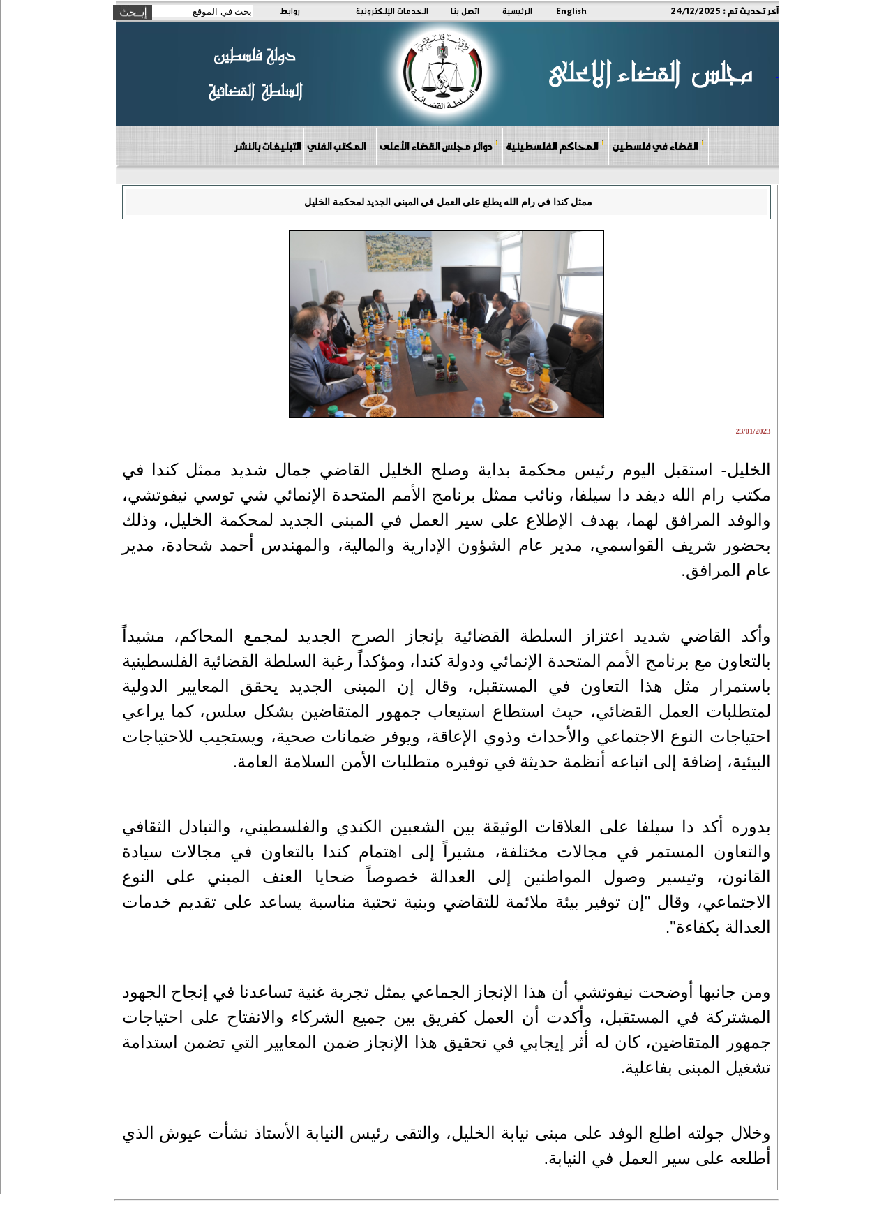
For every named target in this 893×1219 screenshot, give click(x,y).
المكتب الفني (339, 145)
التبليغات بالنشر (267, 146)
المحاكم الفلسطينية (555, 145)
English (571, 10)
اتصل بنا (465, 10)
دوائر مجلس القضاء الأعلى (439, 145)
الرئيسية (517, 10)
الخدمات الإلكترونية (392, 10)
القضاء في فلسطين (658, 145)
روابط (290, 10)
